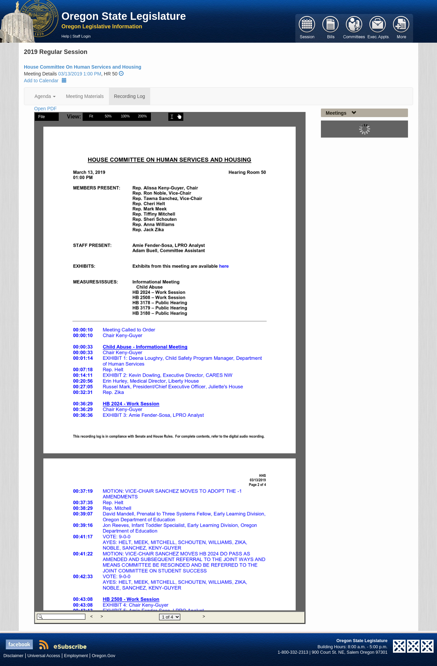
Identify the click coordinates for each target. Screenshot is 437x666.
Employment (76, 655)
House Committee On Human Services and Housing (82, 67)
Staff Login (81, 36)
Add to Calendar (45, 80)
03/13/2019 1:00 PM (79, 73)
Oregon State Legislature (123, 16)
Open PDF (45, 108)
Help (65, 36)
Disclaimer (13, 655)
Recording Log (129, 96)
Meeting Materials (85, 96)
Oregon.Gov (103, 655)
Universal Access (43, 655)
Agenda (45, 96)
